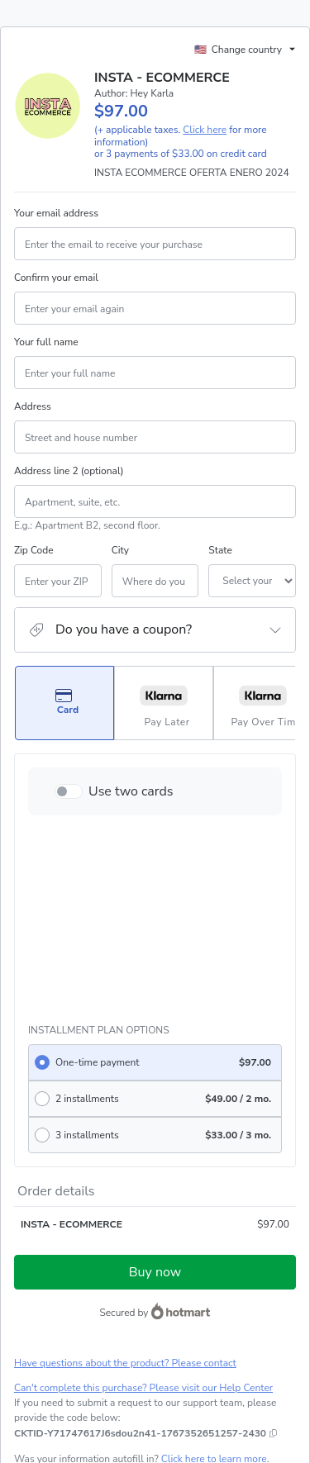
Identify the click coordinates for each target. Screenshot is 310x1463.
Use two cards (131, 791)
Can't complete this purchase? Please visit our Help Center (143, 1193)
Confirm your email (56, 277)
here (170, 1395)
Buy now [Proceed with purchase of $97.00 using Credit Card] (155, 1078)
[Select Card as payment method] (64, 703)
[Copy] (140, 1239)
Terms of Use (128, 1337)
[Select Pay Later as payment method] (163, 703)
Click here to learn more (214, 1264)
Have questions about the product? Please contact (125, 1169)
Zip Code (34, 550)
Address (32, 406)
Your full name (46, 342)
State (172, 550)
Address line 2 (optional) (69, 470)
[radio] (155, 868)
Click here (205, 129)
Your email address (56, 213)
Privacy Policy (193, 1337)
